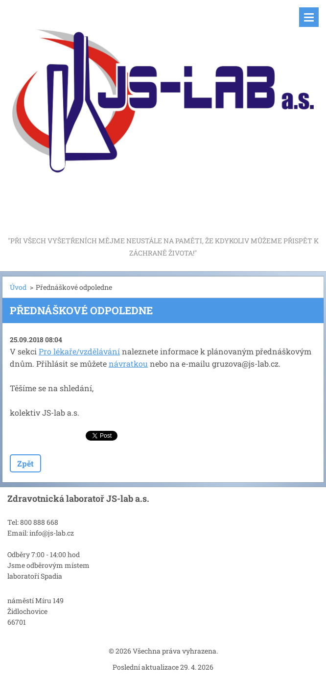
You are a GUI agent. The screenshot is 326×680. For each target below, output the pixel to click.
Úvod (18, 287)
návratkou (128, 363)
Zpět (25, 463)
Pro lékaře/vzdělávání (79, 351)
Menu (309, 17)
